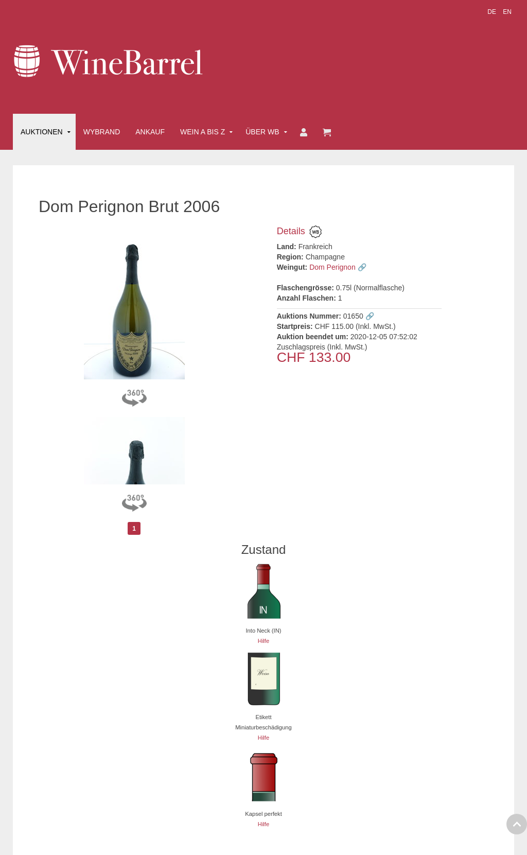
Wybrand (101, 132)
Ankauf (150, 132)
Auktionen (42, 132)
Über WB (262, 132)
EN (507, 11)
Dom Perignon (332, 267)
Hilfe (263, 641)
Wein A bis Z (202, 132)
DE (492, 11)
